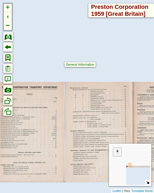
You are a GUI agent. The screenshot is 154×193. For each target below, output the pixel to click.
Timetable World (142, 190)
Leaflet (116, 190)
